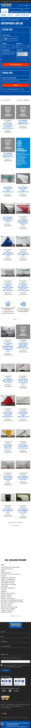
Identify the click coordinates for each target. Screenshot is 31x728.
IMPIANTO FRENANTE (6, 595)
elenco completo (14, 89)
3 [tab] (17, 319)
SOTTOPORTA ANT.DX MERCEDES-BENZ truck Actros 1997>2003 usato (7, 287)
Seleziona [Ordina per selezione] (26, 100)
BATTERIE (3, 576)
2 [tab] (15, 319)
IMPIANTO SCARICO (6, 596)
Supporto (15, 641)
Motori (10, 15)
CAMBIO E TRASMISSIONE (8, 579)
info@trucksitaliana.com (17, 706)
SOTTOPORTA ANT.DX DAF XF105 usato (7, 446)
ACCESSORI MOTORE (6, 569)
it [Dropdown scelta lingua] (29, 5)
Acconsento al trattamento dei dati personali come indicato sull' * (16, 665)
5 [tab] (18, 616)
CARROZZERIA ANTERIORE (8, 581)
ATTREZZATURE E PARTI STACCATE (10, 574)
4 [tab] (16, 616)
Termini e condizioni (23, 717)
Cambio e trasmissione (22, 15)
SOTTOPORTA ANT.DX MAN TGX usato (8, 254)
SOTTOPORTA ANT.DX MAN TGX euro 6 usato (8, 380)
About (15, 631)
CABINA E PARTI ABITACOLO (8, 577)
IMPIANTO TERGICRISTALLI (8, 598)
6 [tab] (19, 616)
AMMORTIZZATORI (6, 572)
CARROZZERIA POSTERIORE (8, 584)
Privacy (16, 717)
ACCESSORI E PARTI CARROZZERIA (10, 567)
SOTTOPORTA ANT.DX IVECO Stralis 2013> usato (7, 478)
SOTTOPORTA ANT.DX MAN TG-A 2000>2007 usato (8, 219)
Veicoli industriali (12, 38)
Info (15, 636)
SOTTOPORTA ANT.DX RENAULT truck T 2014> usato (23, 511)
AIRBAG (3, 570)
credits (3, 713)
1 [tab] (14, 319)
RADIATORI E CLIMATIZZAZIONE (9, 607)
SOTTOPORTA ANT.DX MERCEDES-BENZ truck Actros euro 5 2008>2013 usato (8, 347)
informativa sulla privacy (15, 666)
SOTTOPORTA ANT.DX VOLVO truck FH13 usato (23, 446)
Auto (2, 565)
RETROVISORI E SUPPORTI (8, 608)
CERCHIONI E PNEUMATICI (8, 588)
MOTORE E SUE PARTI (7, 603)
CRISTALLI (3, 589)
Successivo (17, 525)
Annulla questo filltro (22, 60)
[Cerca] (15, 80)
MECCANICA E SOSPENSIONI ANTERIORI (11, 600)
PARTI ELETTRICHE (6, 605)
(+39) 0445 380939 (12, 724)
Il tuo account (15, 646)
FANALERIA (4, 591)
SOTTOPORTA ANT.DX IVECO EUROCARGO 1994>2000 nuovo (23, 345)
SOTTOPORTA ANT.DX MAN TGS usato (7, 510)
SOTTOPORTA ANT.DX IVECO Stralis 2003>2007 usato (8, 189)
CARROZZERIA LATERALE (7, 583)
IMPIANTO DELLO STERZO (8, 593)
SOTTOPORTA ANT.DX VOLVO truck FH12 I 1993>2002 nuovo (8, 126)
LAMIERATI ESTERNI (6, 612)
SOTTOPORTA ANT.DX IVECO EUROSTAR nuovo (23, 122)
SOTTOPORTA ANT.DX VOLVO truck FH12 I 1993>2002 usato (8, 414)
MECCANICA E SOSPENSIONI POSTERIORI (12, 602)
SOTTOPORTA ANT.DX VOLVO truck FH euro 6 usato (23, 381)
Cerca (15, 85)
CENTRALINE (4, 586)
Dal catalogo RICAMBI (15, 560)
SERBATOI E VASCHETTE (7, 610)
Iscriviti (5, 670)
